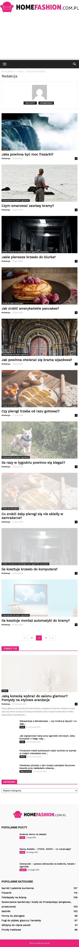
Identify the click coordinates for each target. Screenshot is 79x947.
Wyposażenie (25, 771)
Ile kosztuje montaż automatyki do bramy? (36, 620)
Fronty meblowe (11, 929)
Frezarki (5, 149)
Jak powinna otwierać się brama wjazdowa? (37, 360)
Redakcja (6, 158)
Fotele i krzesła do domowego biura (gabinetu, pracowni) (25, 252)
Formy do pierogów (10, 406)
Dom (22, 727)
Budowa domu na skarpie (33, 834)
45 (32, 638)
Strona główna (8, 71)
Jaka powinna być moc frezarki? (27, 154)
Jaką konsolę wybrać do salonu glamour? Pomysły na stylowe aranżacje (35, 698)
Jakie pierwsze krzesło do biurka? (29, 257)
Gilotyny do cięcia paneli (16, 925)
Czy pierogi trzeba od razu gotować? (30, 411)
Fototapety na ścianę (14, 897)
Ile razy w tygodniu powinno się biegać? (33, 463)
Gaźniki (6, 911)
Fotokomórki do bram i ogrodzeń (15, 200)
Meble (4, 691)
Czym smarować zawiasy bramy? (28, 206)
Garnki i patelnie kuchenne (18, 888)
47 (46, 638)
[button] (74, 64)
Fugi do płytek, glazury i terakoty (21, 920)
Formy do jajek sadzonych (12, 303)
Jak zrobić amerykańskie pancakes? (30, 308)
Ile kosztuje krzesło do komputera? (29, 569)
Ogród (23, 870)
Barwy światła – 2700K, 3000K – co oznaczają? (45, 849)
